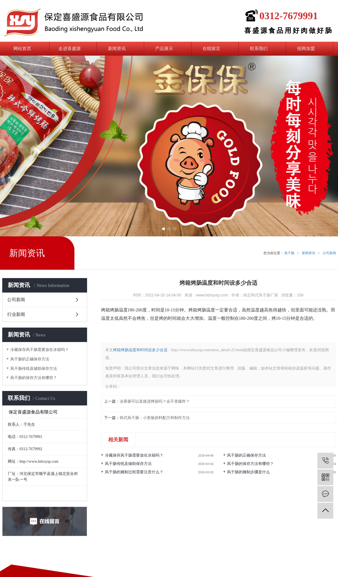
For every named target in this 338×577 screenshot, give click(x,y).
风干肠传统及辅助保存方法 (33, 368)
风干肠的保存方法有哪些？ (33, 378)
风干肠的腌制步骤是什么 (248, 472)
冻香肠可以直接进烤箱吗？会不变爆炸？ (155, 401)
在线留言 (211, 48)
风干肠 (289, 253)
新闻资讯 (117, 48)
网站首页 (22, 48)
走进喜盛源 (69, 48)
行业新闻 (16, 314)
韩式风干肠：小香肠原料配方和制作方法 (155, 418)
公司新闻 (329, 253)
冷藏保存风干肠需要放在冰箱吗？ (39, 350)
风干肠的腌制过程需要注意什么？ (134, 472)
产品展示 (164, 48)
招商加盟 (306, 48)
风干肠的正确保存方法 (29, 359)
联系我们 (259, 48)
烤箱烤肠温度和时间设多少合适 (140, 350)
